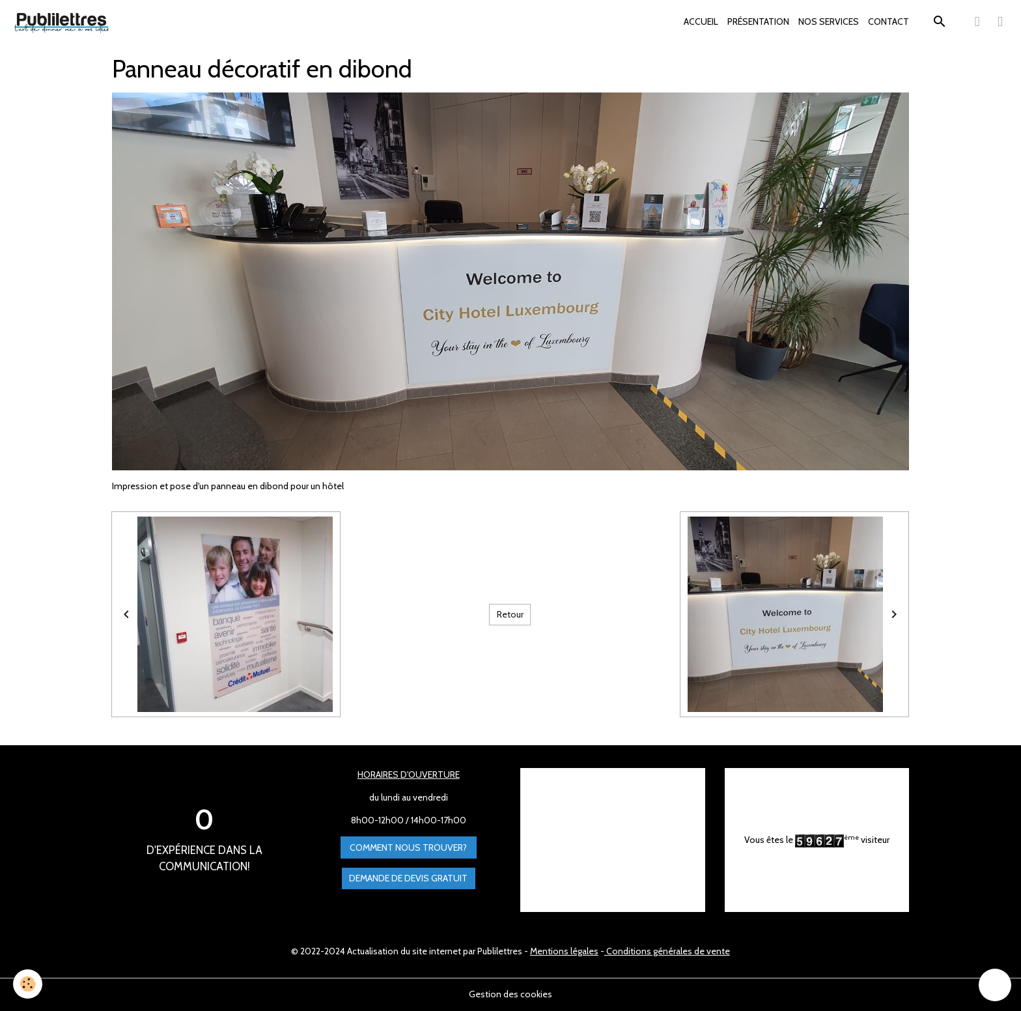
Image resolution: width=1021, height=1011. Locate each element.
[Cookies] (27, 984)
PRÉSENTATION (758, 21)
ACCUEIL (701, 21)
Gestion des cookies (510, 994)
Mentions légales (564, 951)
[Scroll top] (995, 985)
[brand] (64, 22)
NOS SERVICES (828, 21)
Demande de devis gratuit (408, 878)
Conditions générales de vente (667, 951)
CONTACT (888, 21)
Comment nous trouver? (408, 847)
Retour (510, 614)
